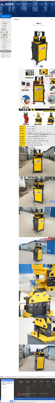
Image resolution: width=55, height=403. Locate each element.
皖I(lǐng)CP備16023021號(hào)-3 (31, 398)
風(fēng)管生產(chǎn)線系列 (6, 20)
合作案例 (41, 381)
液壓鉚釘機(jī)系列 (5, 49)
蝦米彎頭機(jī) (4, 43)
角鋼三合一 (4, 51)
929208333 (4, 26)
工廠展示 (34, 381)
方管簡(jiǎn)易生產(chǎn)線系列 (6, 54)
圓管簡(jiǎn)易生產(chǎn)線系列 (6, 57)
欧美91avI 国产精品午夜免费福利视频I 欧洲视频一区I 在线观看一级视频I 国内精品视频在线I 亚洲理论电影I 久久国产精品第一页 (18, 0)
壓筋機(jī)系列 (28, 395)
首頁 (52, 19)
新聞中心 (48, 381)
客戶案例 (41, 385)
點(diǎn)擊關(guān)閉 (8, 22)
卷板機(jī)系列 (4, 45)
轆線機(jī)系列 (4, 47)
